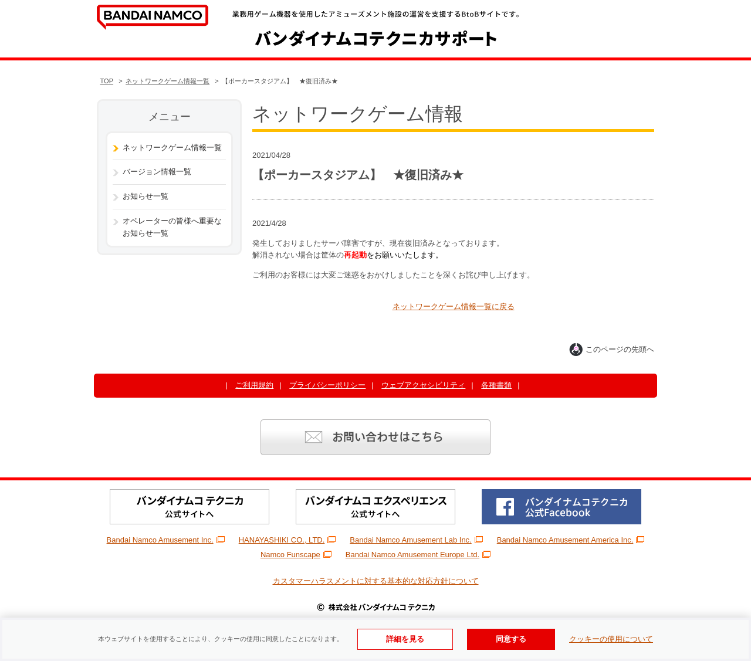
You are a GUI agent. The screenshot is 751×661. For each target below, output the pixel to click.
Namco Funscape (296, 554)
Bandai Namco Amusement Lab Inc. (416, 540)
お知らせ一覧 (145, 196)
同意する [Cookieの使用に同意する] (511, 639)
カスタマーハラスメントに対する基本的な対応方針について (376, 581)
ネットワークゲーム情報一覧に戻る (454, 306)
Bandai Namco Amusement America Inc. (571, 540)
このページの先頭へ (611, 349)
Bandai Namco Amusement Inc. (166, 540)
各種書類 (496, 385)
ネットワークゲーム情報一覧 (167, 80)
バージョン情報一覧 (157, 171)
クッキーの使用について (611, 639)
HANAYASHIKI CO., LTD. (287, 540)
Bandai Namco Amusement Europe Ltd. (418, 554)
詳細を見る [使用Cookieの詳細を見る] (405, 639)
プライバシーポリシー (327, 385)
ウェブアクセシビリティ (423, 385)
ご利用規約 (254, 385)
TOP (107, 80)
